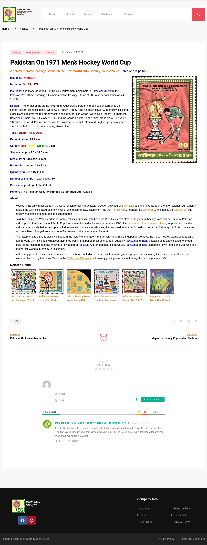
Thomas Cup (118, 209)
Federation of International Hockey (147, 223)
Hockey (24, 28)
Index (87, 14)
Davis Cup (180, 209)
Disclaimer (107, 14)
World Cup (149, 209)
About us (145, 508)
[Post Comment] (153, 399)
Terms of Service (183, 508)
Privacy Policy (182, 521)
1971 (15, 321)
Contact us (146, 521)
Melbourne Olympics (79, 258)
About (70, 14)
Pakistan (50, 52)
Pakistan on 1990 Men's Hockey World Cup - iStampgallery (90, 422)
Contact (128, 14)
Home (52, 14)
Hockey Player (33, 52)
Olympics (129, 205)
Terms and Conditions (192, 538)
